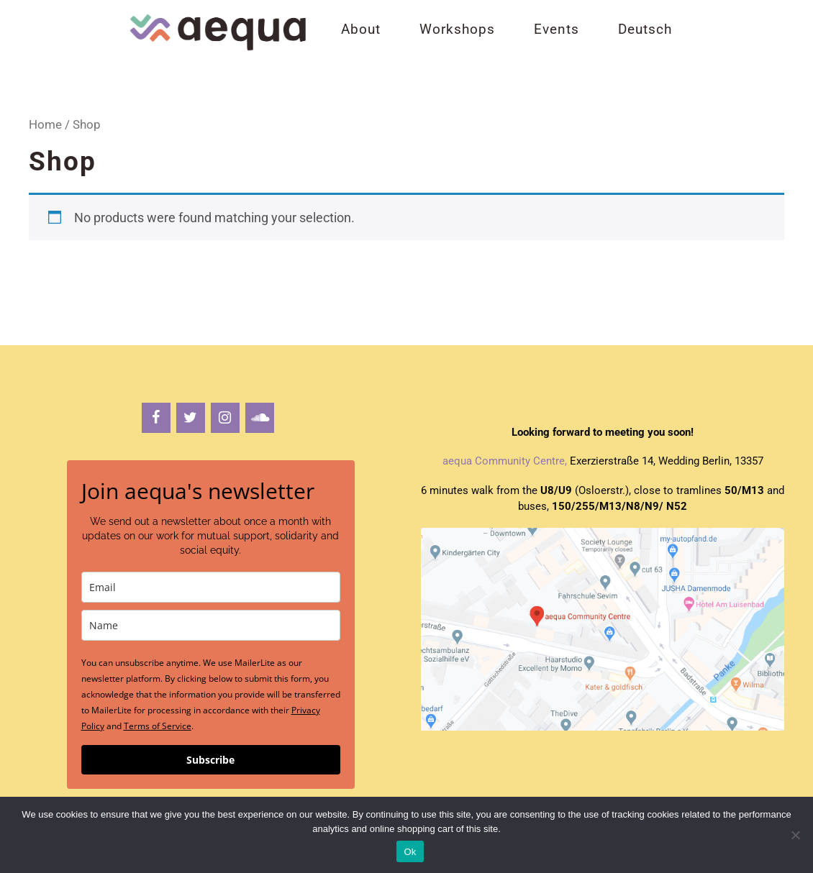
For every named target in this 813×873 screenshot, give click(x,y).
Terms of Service (157, 726)
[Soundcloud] (259, 418)
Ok (410, 851)
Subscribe (210, 760)
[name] (210, 625)
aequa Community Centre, (504, 460)
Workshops (457, 29)
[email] (210, 587)
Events (556, 29)
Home (45, 125)
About (361, 29)
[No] (795, 835)
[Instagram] (225, 418)
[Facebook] (156, 418)
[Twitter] (190, 418)
